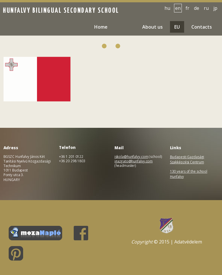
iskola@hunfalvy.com (131, 156)
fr (187, 8)
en (178, 8)
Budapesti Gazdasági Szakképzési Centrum (187, 160)
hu (167, 8)
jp (215, 8)
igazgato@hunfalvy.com (133, 161)
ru (206, 8)
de (196, 8)
